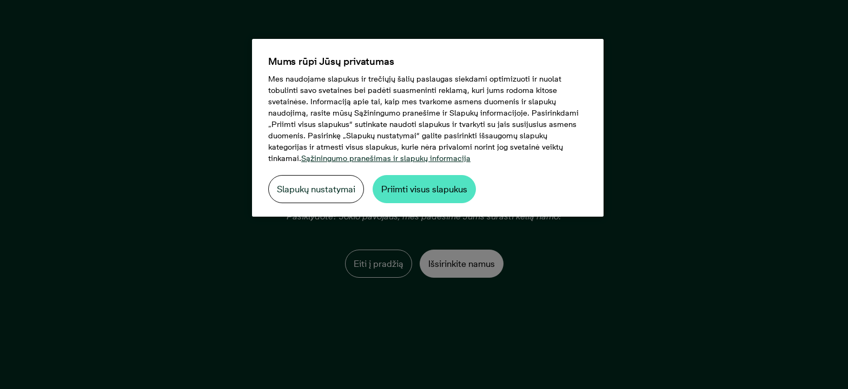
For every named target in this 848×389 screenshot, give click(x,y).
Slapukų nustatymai (316, 189)
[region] (428, 128)
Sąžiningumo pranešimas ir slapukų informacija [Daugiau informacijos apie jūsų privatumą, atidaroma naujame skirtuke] (386, 158)
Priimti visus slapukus (424, 189)
